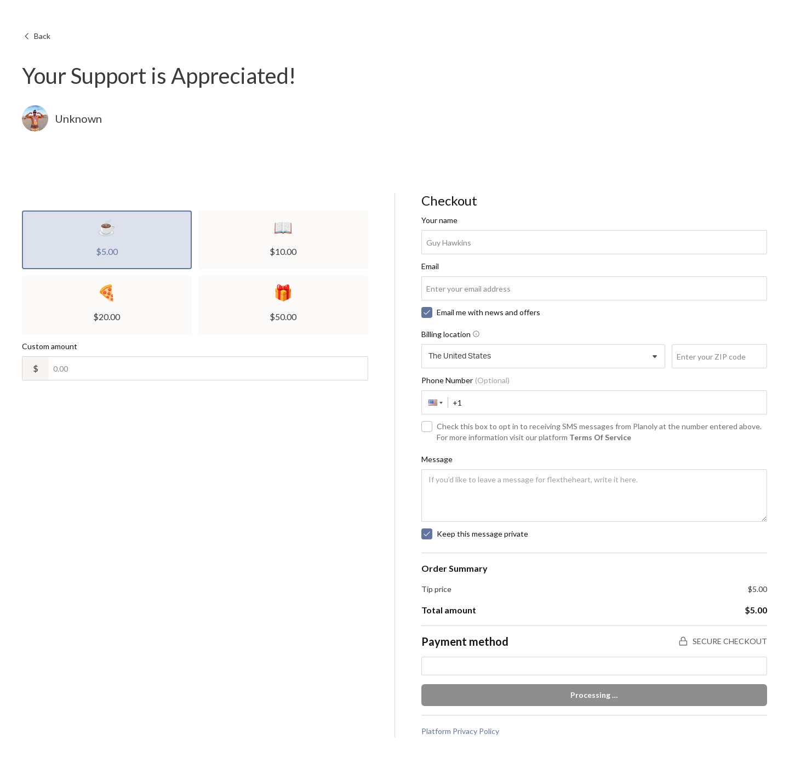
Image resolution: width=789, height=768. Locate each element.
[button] (435, 402)
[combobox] (543, 356)
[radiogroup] (195, 272)
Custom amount (49, 346)
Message (437, 459)
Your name (439, 220)
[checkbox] (426, 312)
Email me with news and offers (488, 312)
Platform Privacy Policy (460, 731)
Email (430, 266)
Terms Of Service (600, 437)
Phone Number (465, 380)
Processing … (594, 694)
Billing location (450, 334)
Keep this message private (482, 533)
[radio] (107, 240)
